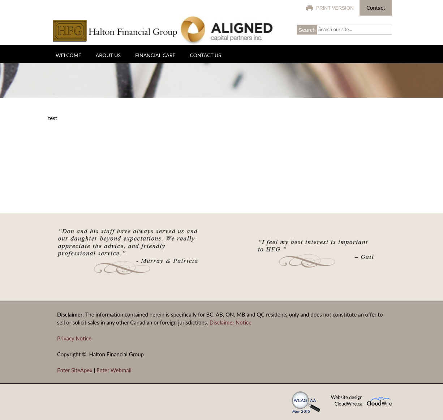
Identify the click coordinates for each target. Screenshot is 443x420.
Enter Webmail (114, 370)
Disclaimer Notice (230, 322)
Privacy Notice (74, 338)
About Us (108, 55)
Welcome (68, 55)
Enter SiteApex (75, 370)
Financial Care (155, 55)
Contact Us (205, 55)
